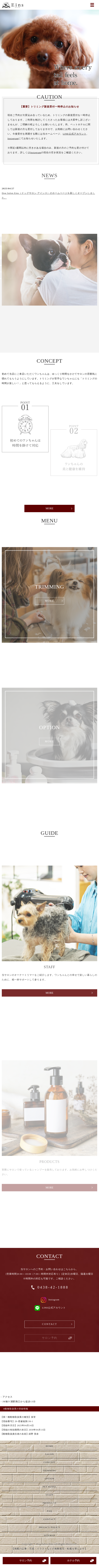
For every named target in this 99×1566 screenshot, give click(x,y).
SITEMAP (49, 1535)
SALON (49, 1454)
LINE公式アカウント (74, 133)
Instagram (13, 138)
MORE (49, 508)
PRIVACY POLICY (49, 1527)
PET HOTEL (49, 1486)
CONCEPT (49, 1462)
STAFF (49, 1494)
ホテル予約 (73, 1560)
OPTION (49, 1478)
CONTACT (49, 1329)
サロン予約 (25, 1560)
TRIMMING (49, 1470)
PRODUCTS (49, 1502)
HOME (49, 1446)
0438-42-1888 (53, 1287)
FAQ (49, 1511)
